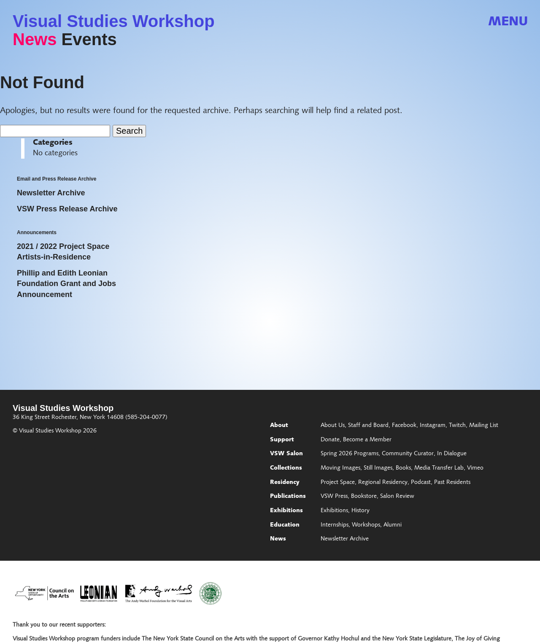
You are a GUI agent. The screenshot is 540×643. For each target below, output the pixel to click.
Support (282, 440)
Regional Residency (383, 483)
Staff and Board (368, 426)
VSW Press (334, 497)
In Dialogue (452, 454)
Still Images (378, 468)
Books (403, 468)
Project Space (338, 483)
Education (285, 525)
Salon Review (397, 497)
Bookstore (364, 497)
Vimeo (475, 468)
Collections (286, 468)
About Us (333, 426)
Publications (288, 497)
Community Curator (408, 454)
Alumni (392, 525)
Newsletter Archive (345, 539)
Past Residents (452, 483)
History (360, 511)
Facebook (404, 426)
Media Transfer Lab (439, 468)
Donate (330, 440)
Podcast (421, 483)
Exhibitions (286, 511)
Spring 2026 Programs (349, 454)
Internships (334, 525)
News (35, 39)
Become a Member (367, 440)
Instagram (433, 426)
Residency (285, 483)
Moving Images (340, 468)
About (279, 426)
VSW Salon (286, 454)
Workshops (366, 525)
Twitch (457, 426)
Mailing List (483, 426)
